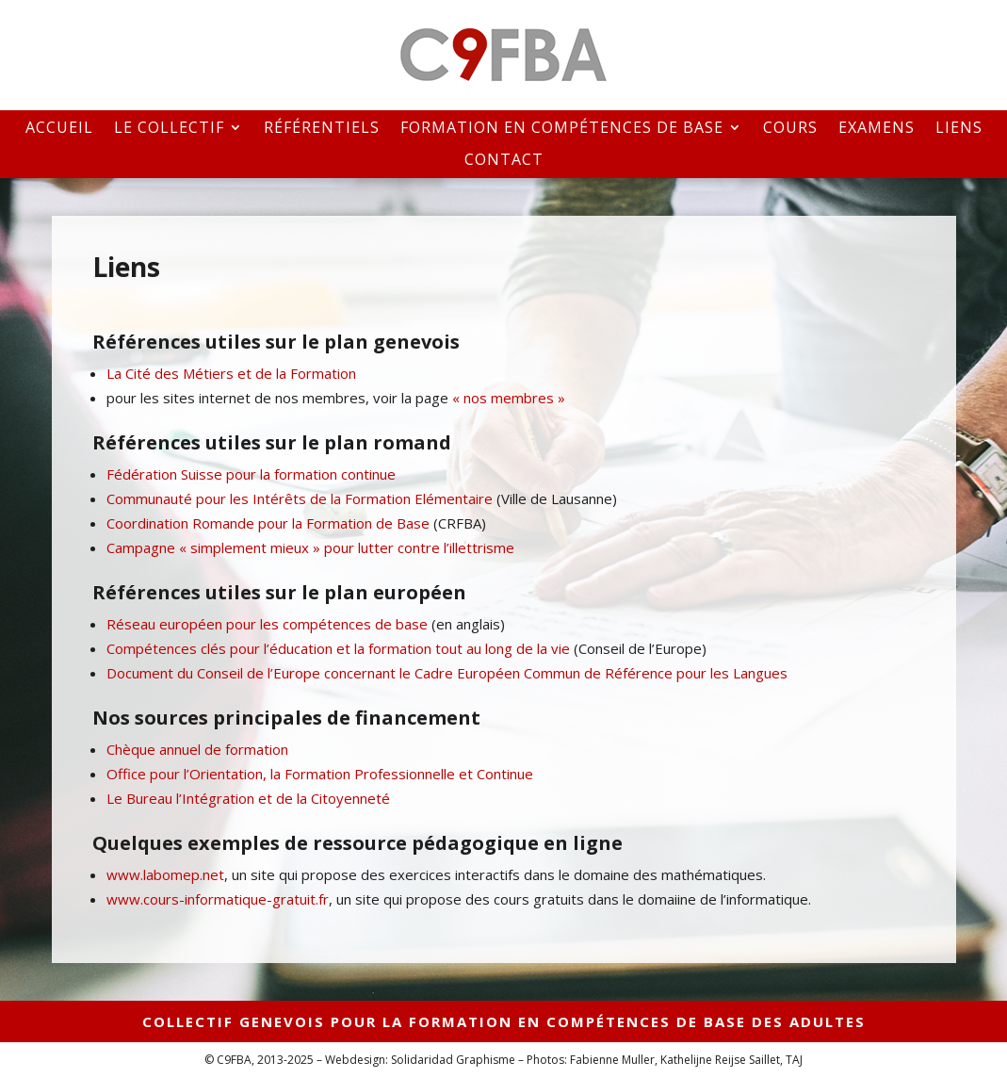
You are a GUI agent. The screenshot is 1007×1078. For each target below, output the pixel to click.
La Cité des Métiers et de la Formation (231, 373)
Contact (504, 161)
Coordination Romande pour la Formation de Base (268, 523)
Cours (790, 129)
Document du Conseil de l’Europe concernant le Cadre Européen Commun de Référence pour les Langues (447, 672)
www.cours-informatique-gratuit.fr (217, 899)
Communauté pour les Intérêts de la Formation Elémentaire (299, 498)
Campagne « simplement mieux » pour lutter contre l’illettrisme (310, 547)
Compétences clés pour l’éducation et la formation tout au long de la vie (338, 648)
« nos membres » (508, 397)
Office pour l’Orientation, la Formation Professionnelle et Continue (319, 773)
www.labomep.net (165, 874)
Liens (959, 129)
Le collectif (169, 129)
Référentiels (322, 129)
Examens (876, 129)
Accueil (59, 129)
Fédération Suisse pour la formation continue (251, 474)
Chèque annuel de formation (197, 749)
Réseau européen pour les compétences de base (267, 623)
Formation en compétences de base (561, 129)
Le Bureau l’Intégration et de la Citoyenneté (248, 798)
